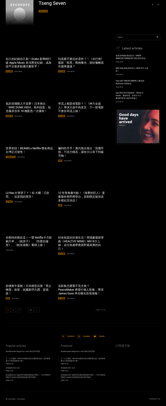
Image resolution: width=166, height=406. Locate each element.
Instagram (87, 337)
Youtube (105, 337)
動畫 (60, 161)
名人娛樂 (9, 71)
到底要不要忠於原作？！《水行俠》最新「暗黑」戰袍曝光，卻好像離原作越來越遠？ (81, 62)
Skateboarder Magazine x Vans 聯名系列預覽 (23, 353)
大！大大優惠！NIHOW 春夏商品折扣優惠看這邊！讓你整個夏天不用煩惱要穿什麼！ (28, 361)
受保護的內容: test (13, 369)
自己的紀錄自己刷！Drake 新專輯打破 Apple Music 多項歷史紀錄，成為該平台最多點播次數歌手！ (28, 62)
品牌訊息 (9, 116)
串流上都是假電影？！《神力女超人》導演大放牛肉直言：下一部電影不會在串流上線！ (81, 107)
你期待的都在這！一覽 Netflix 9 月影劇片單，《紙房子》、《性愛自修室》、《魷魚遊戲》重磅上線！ (29, 242)
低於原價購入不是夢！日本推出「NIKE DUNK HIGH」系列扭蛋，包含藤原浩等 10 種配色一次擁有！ (28, 107)
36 (31, 310)
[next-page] (36, 310)
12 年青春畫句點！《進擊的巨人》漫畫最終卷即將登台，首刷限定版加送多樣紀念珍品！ (81, 197)
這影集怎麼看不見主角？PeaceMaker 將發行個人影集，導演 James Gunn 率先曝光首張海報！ (80, 290)
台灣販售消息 (10, 157)
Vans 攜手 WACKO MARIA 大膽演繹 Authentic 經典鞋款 (130, 82)
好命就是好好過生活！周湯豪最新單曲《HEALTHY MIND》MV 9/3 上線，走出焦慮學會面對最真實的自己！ (81, 243)
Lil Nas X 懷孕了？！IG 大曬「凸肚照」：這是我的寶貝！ (27, 195)
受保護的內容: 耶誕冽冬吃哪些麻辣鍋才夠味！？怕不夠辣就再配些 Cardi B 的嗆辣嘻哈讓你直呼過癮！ (28, 377)
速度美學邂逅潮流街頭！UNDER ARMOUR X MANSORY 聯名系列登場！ (131, 57)
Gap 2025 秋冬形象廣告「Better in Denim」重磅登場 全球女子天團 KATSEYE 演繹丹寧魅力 (129, 95)
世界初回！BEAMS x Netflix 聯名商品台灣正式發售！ (29, 150)
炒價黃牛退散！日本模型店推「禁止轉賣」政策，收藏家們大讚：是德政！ (28, 290)
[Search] (157, 37)
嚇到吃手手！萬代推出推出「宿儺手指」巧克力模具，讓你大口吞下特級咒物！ (81, 152)
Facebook (68, 337)
